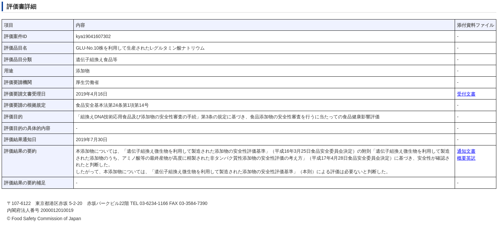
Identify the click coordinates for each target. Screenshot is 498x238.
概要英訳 (466, 158)
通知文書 (466, 151)
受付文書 (466, 94)
